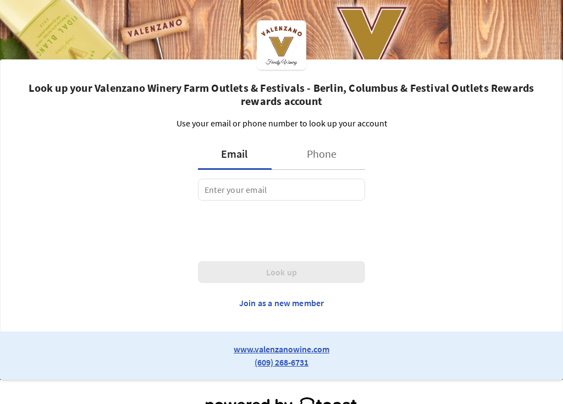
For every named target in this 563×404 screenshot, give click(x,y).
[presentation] (281, 230)
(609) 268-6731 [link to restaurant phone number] (281, 362)
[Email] (281, 190)
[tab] (238, 154)
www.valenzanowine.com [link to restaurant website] (281, 349)
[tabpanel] (281, 190)
